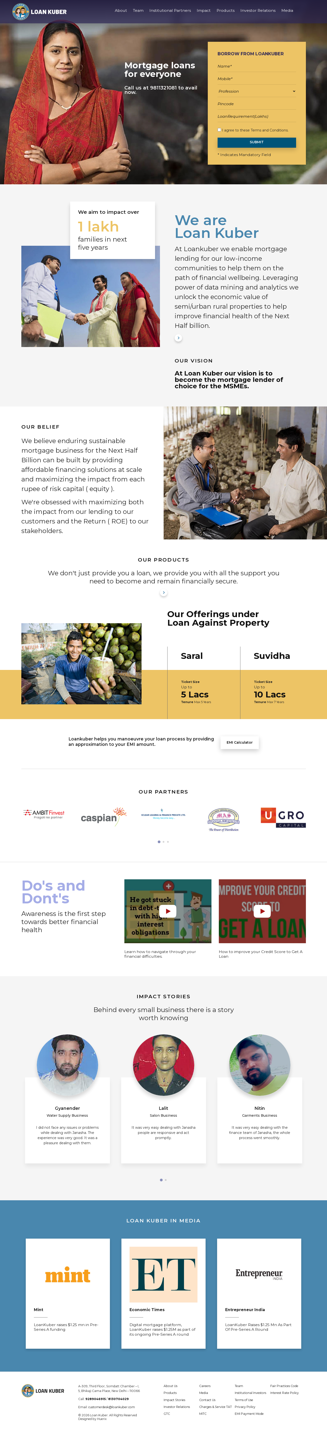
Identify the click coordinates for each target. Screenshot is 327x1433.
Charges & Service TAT (215, 1407)
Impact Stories (174, 1400)
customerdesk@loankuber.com (111, 1407)
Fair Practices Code (284, 1386)
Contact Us (207, 1400)
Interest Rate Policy (284, 1393)
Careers (204, 1386)
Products (226, 14)
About (121, 14)
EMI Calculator (240, 742)
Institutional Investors (250, 1393)
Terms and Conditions (269, 130)
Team (138, 14)
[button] (159, 842)
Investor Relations (257, 14)
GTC (167, 1414)
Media (287, 14)
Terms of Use (244, 1400)
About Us (170, 1386)
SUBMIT (257, 142)
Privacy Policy (245, 1407)
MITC (203, 1414)
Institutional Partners (170, 14)
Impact (204, 14)
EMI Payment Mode (249, 1414)
